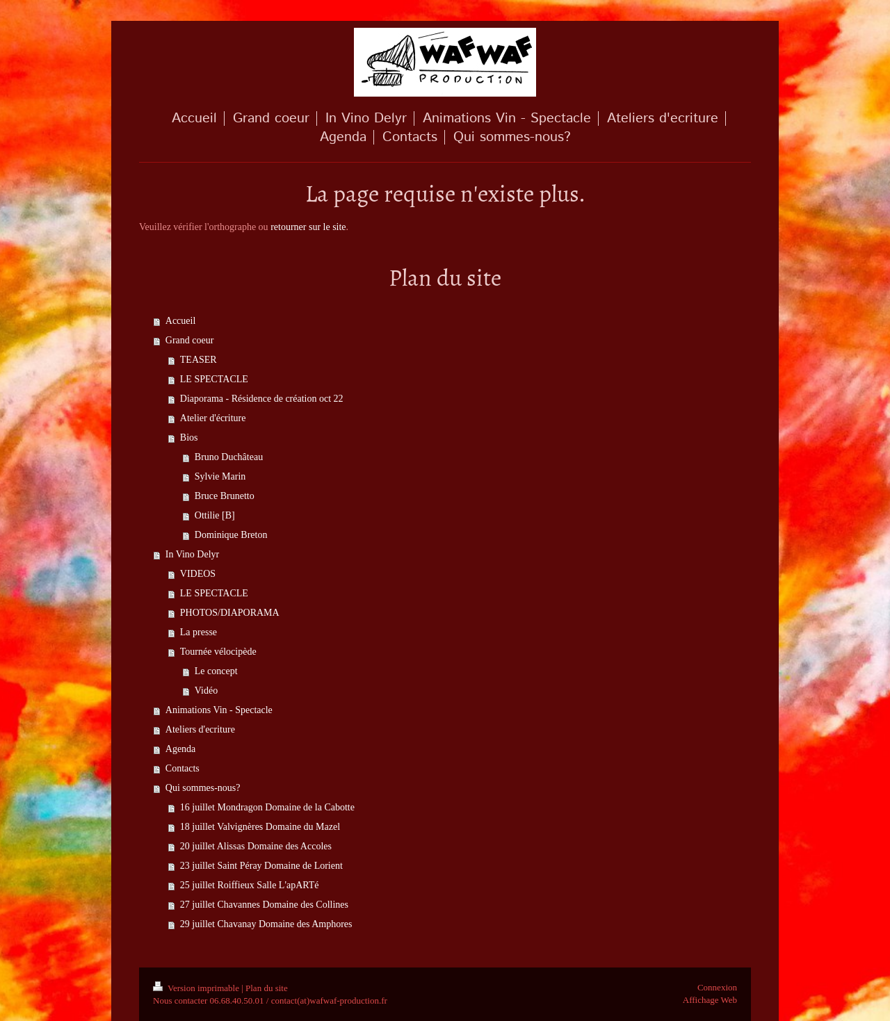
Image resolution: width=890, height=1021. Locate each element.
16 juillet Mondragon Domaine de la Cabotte (267, 807)
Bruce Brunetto (224, 496)
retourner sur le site (308, 227)
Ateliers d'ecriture (200, 729)
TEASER (198, 359)
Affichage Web (710, 1000)
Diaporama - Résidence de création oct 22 (261, 398)
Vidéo (206, 690)
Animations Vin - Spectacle (219, 710)
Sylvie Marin (220, 476)
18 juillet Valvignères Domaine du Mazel (260, 827)
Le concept (216, 671)
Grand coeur (189, 340)
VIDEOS (198, 574)
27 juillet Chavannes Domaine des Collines (264, 904)
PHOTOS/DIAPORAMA (230, 612)
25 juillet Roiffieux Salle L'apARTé (249, 885)
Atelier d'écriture (213, 418)
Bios (189, 437)
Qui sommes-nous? (203, 788)
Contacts (182, 768)
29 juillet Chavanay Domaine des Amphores (266, 924)
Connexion (717, 987)
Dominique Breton (231, 535)
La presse (198, 632)
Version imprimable (197, 988)
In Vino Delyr (192, 554)
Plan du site (266, 988)
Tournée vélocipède (218, 651)
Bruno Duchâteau (229, 457)
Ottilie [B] (215, 515)
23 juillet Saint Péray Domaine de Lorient (261, 865)
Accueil (180, 321)
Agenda (180, 749)
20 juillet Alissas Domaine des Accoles (256, 846)
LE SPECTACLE (214, 379)
